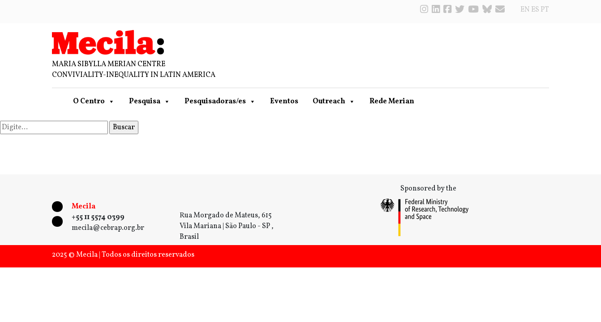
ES (535, 10)
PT (545, 10)
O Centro (94, 101)
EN (525, 10)
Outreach (334, 101)
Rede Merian (391, 101)
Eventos (284, 101)
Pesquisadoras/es (220, 101)
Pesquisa (149, 101)
